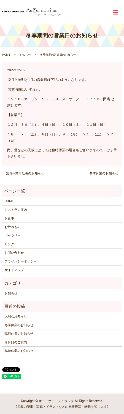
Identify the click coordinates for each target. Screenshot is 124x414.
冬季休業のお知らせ (103, 173)
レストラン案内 (16, 209)
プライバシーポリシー (21, 261)
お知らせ (25, 54)
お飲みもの (13, 227)
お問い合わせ (14, 252)
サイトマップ (14, 270)
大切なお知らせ (16, 316)
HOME (6, 54)
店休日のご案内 (16, 342)
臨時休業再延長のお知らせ (25, 173)
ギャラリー (13, 235)
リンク (9, 244)
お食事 (9, 218)
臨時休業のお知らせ (19, 333)
